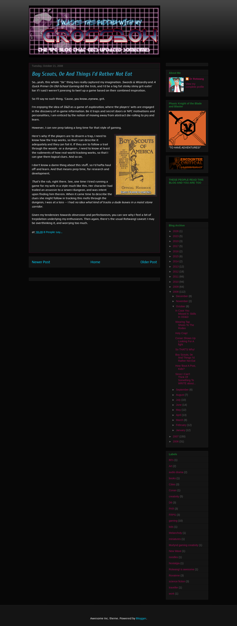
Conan (172, 490)
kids (171, 526)
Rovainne (174, 575)
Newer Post (41, 262)
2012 (176, 271)
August (180, 394)
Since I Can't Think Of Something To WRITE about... (185, 379)
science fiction (177, 581)
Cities (172, 484)
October (181, 306)
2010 (176, 281)
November (182, 301)
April (179, 415)
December (182, 296)
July (178, 399)
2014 (176, 261)
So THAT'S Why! (185, 349)
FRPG (172, 514)
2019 (176, 241)
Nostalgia (174, 563)
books (172, 478)
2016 (176, 251)
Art (170, 466)
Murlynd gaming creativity (183, 545)
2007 (176, 436)
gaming (173, 520)
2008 (176, 291)
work (171, 593)
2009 (176, 286)
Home (95, 262)
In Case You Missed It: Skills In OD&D (185, 313)
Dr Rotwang (196, 78)
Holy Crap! (181, 333)
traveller (173, 587)
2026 (176, 231)
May (178, 409)
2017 (176, 246)
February (181, 425)
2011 (176, 276)
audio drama (176, 472)
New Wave (175, 551)
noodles (173, 557)
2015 (176, 256)
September (182, 389)
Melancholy (175, 532)
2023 (176, 236)
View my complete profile (195, 85)
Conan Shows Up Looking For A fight (185, 341)
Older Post (149, 262)
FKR (171, 508)
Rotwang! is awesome (181, 569)
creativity (174, 496)
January (181, 430)
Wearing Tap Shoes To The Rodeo (184, 325)
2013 (176, 266)
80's (171, 459)
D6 (170, 502)
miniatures (175, 539)
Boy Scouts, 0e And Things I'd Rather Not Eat (185, 357)
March (180, 420)
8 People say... (53, 232)
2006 (176, 441)
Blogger (141, 618)
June (179, 404)
